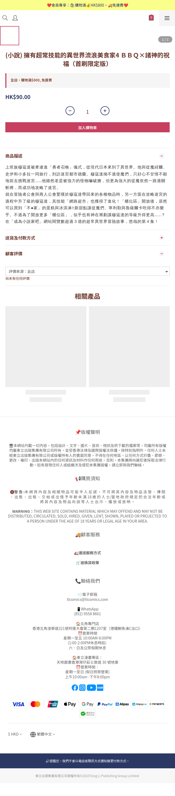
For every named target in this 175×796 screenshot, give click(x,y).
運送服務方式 (90, 552)
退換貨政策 (89, 562)
